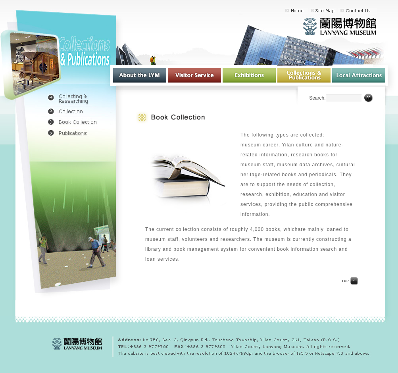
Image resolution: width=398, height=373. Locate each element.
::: (240, 12)
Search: (317, 98)
